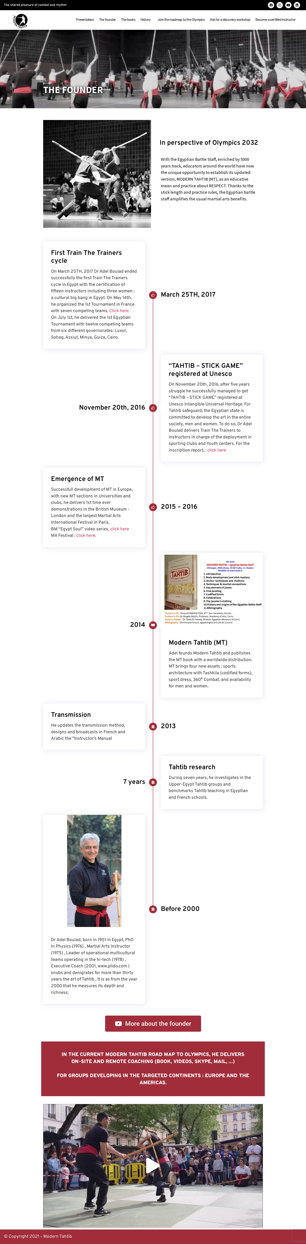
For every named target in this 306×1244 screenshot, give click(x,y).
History (146, 20)
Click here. (119, 311)
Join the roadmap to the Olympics (181, 20)
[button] (153, 1166)
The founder (107, 20)
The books (128, 20)
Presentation (85, 20)
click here (216, 450)
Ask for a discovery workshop (230, 20)
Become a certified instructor (276, 20)
